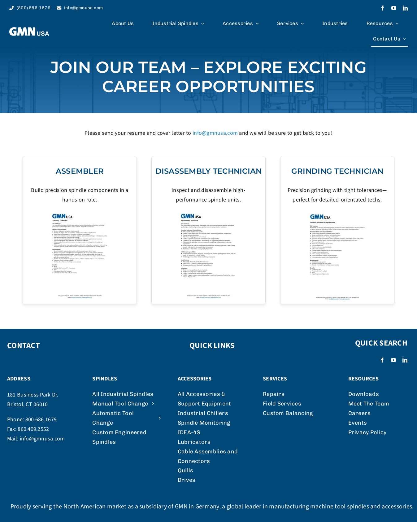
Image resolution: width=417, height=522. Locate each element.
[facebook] (382, 8)
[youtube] (393, 8)
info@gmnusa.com (215, 133)
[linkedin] (405, 8)
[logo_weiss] (29, 30)
